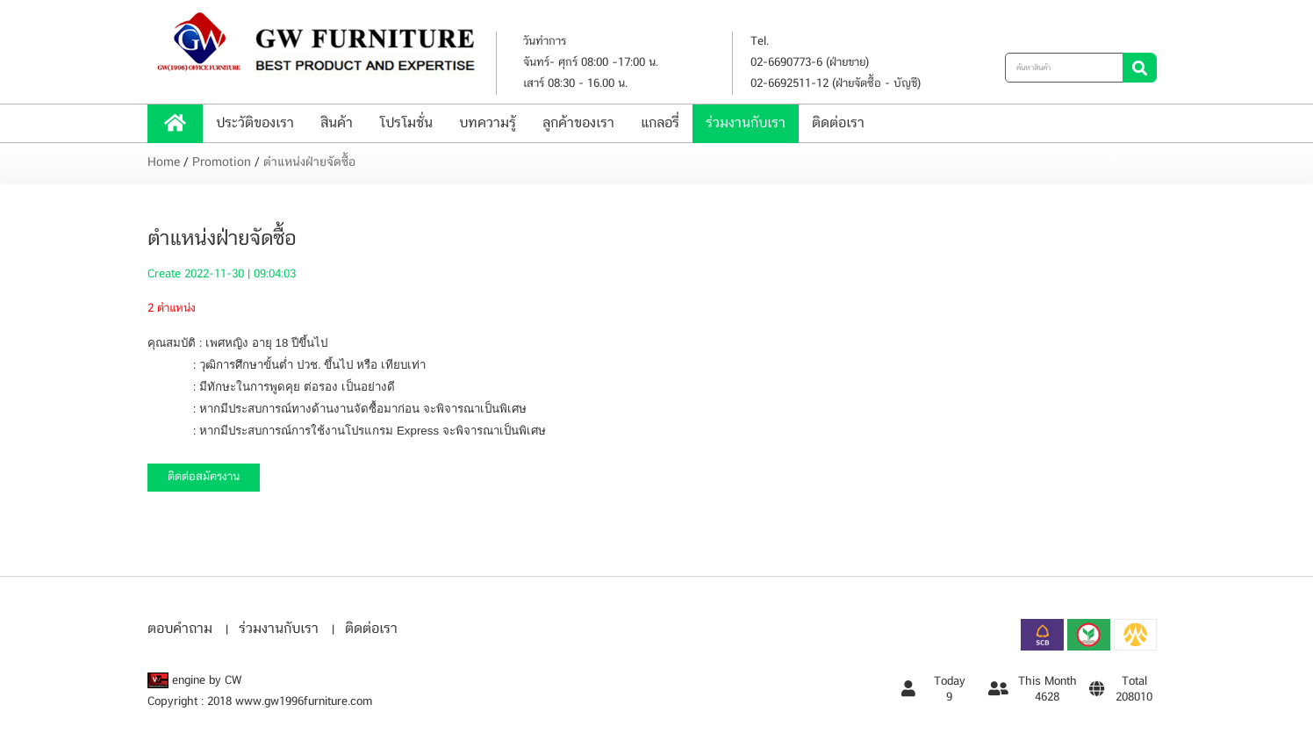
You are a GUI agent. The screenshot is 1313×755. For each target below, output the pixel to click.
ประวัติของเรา (255, 123)
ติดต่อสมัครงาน (204, 477)
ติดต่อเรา (838, 123)
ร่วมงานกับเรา (746, 123)
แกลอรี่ (660, 123)
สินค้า (336, 123)
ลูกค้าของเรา (578, 123)
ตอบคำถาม (179, 629)
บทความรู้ (487, 123)
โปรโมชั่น (406, 123)
